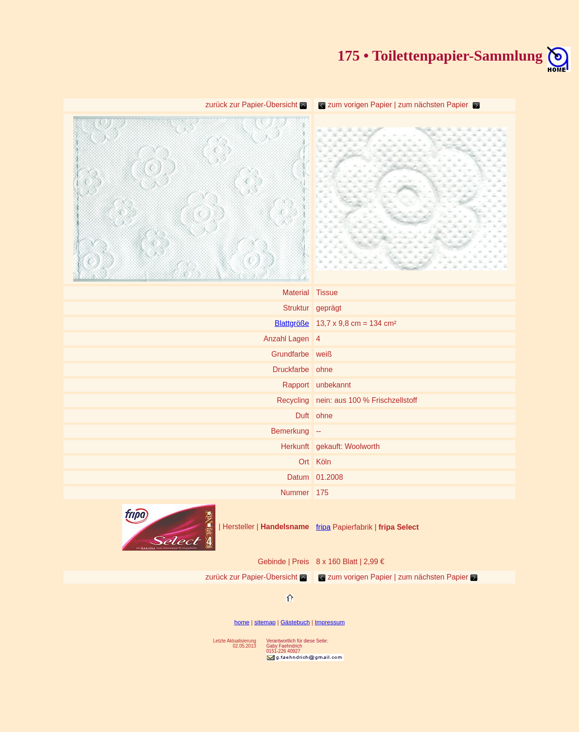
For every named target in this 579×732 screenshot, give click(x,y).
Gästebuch (295, 622)
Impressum (330, 622)
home (241, 622)
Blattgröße (292, 323)
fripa (323, 527)
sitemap (265, 622)
